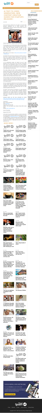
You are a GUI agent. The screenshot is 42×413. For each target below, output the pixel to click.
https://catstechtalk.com (10, 108)
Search (36, 4)
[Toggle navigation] (4, 8)
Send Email (7, 103)
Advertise (13, 407)
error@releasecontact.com (14, 116)
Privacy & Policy (31, 407)
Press (9, 407)
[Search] (32, 3)
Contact (18, 407)
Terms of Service (24, 407)
